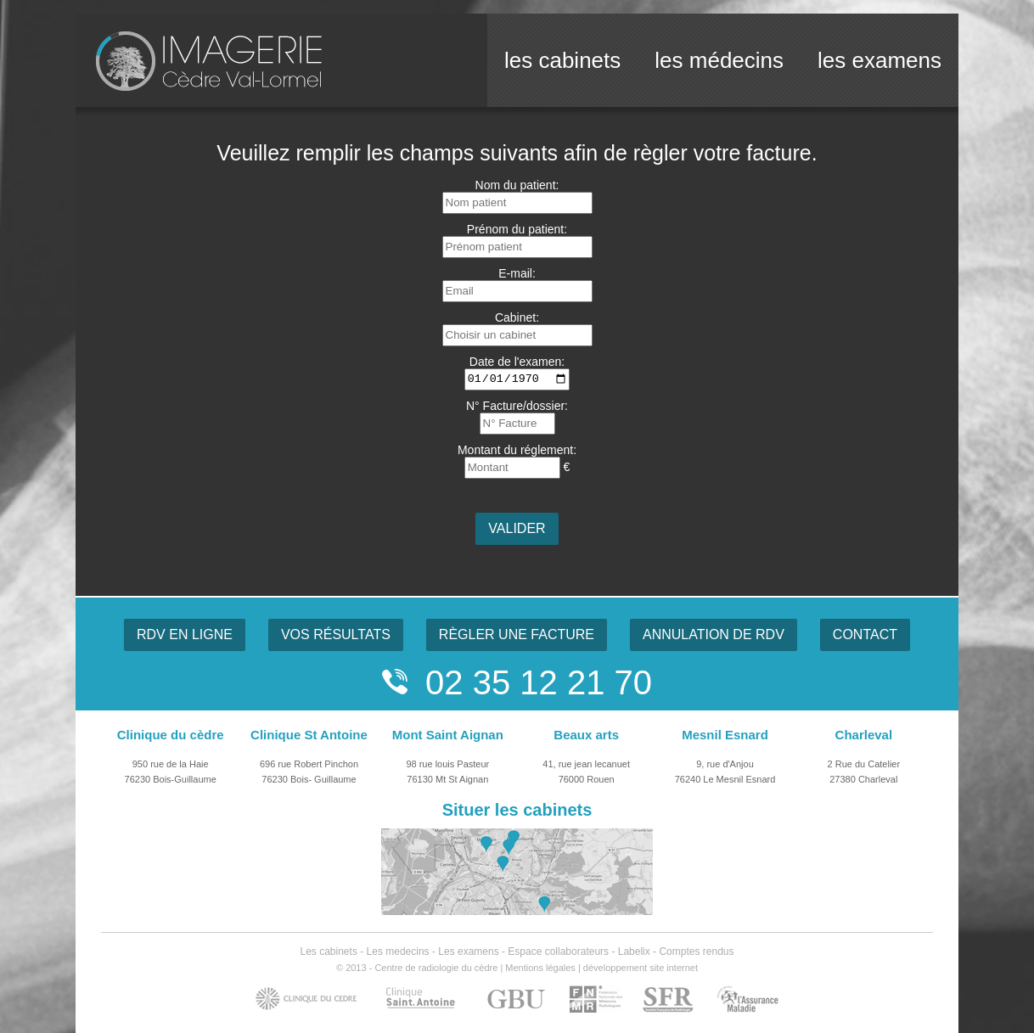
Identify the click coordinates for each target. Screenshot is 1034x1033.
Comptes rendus (696, 951)
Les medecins (398, 951)
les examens (879, 60)
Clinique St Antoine (309, 734)
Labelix (634, 951)
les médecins (719, 60)
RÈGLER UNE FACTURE (516, 634)
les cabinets (562, 60)
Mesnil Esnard (725, 734)
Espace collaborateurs (558, 951)
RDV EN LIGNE (185, 634)
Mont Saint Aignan (447, 734)
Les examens (468, 951)
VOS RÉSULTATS (336, 634)
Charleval (864, 734)
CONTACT (865, 634)
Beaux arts (586, 734)
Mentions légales (540, 968)
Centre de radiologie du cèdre (435, 968)
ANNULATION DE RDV (713, 634)
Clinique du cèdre (170, 734)
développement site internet (640, 968)
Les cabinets (329, 951)
